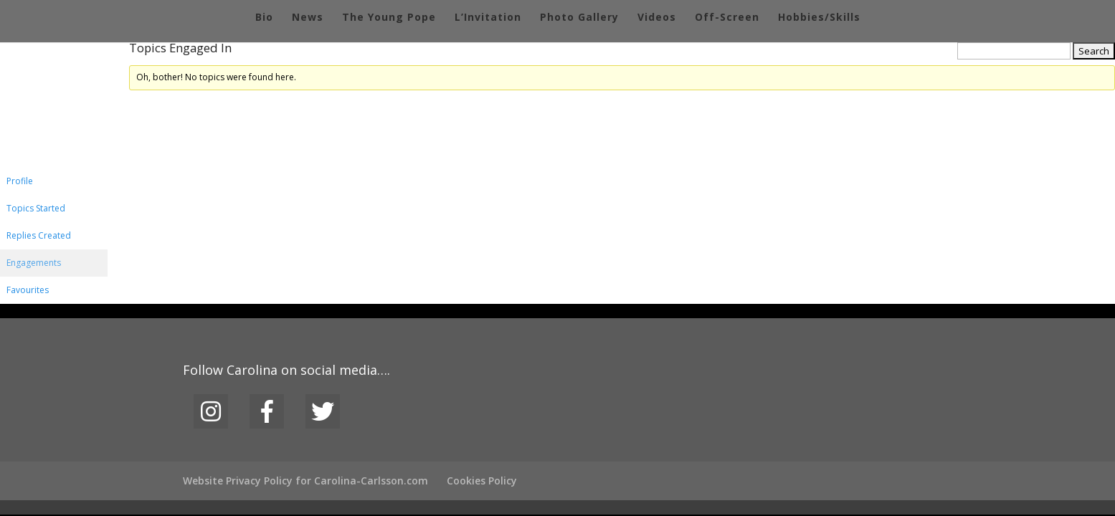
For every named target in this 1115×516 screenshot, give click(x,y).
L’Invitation (488, 18)
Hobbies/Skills (819, 18)
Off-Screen (727, 18)
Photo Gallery (579, 18)
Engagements (33, 263)
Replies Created (38, 235)
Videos (656, 18)
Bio (264, 18)
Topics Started (35, 208)
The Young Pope (389, 18)
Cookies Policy (482, 480)
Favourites (27, 290)
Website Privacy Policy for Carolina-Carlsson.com (305, 480)
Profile (19, 181)
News (307, 18)
